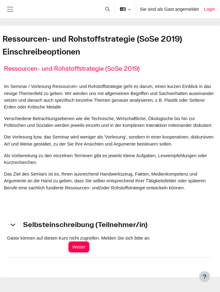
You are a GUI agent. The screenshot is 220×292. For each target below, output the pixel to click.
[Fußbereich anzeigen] (204, 276)
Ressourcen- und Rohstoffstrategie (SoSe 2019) (72, 68)
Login (209, 9)
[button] (107, 9)
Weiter (78, 247)
